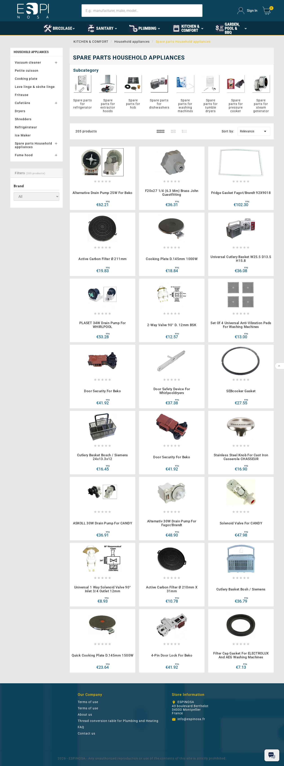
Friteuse (22, 95)
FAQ (81, 727)
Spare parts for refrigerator (82, 103)
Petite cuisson (26, 70)
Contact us (86, 733)
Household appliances (31, 52)
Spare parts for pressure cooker (236, 105)
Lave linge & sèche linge (35, 87)
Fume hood (24, 155)
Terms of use (88, 702)
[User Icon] (247, 10)
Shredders (23, 119)
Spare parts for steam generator (261, 105)
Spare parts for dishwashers (159, 103)
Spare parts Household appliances (33, 145)
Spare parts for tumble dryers (211, 105)
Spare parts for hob (133, 103)
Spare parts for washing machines (185, 105)
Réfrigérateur (26, 127)
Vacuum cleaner (28, 62)
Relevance (254, 131)
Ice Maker (23, 135)
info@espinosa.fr (191, 719)
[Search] (142, 10)
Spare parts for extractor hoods (107, 105)
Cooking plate (26, 78)
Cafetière (22, 103)
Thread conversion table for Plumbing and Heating (118, 721)
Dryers (20, 111)
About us (85, 714)
